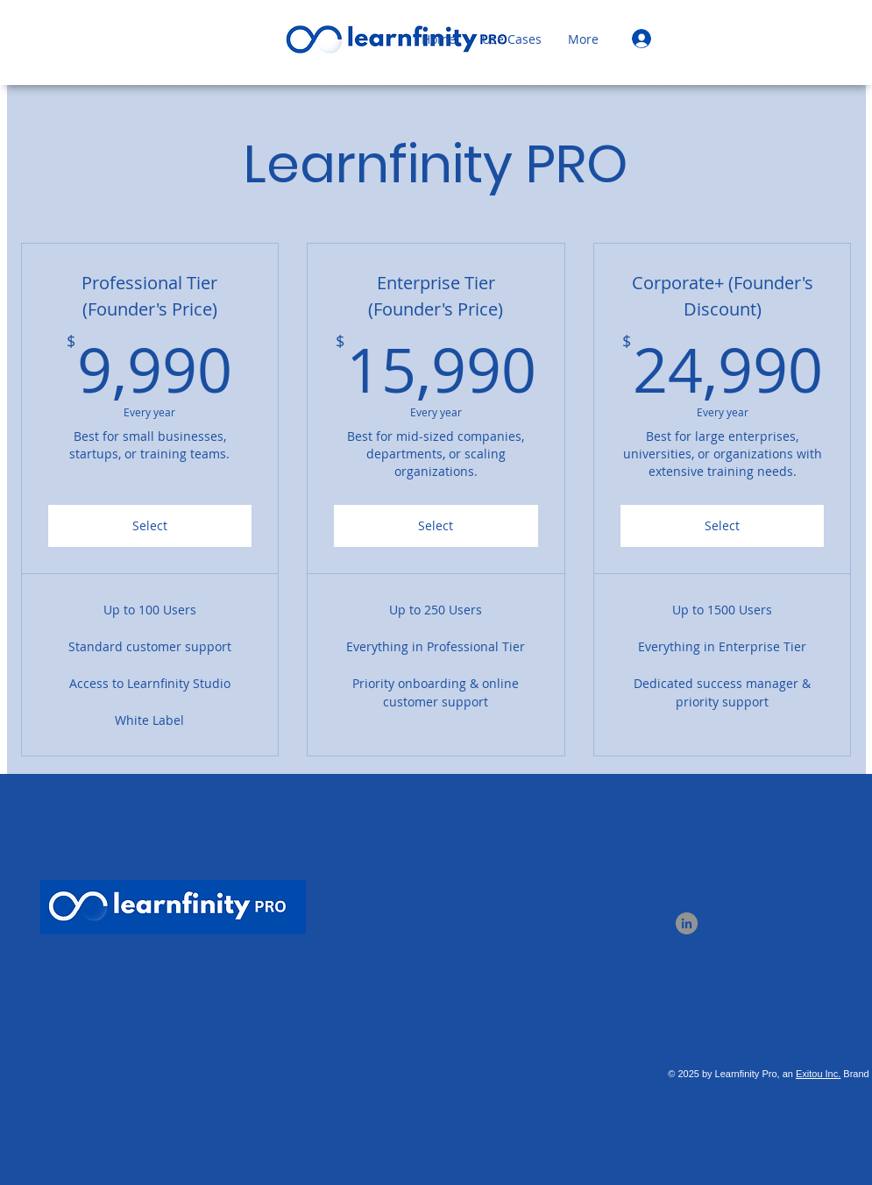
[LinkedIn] (687, 923)
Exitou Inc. (818, 1073)
